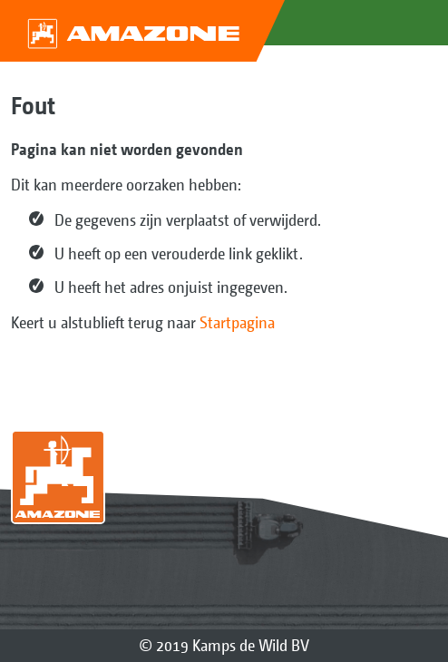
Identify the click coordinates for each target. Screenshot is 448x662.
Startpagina (237, 322)
